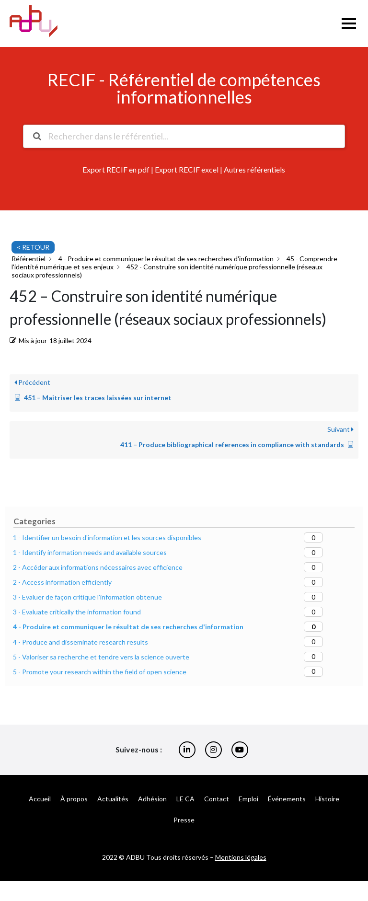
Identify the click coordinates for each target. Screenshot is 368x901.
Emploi (248, 799)
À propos (74, 799)
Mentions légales (240, 857)
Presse (184, 820)
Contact (216, 799)
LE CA (185, 799)
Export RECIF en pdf (116, 169)
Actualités (112, 799)
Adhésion (152, 799)
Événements (287, 799)
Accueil (40, 799)
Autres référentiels (254, 169)
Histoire (327, 799)
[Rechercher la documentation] (37, 136)
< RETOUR (33, 247)
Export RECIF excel (186, 169)
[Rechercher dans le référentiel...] (183, 136)
